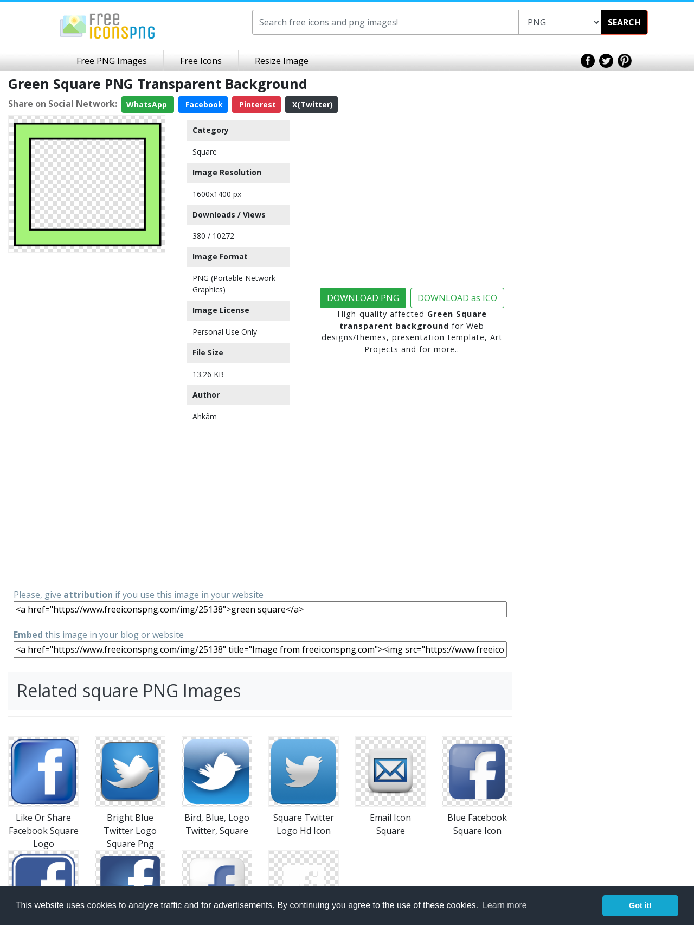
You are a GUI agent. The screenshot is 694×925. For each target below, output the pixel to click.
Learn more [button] (505, 905)
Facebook (203, 104)
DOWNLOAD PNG (363, 298)
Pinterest (256, 104)
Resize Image (282, 61)
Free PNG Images (111, 61)
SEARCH (624, 22)
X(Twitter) (311, 104)
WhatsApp (147, 104)
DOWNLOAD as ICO (457, 298)
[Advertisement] (86, 420)
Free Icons (201, 61)
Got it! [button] (640, 905)
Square (204, 151)
